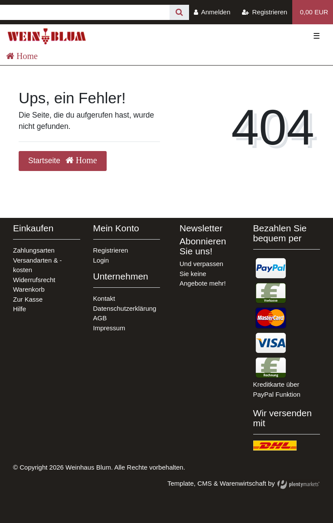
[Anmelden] (212, 12)
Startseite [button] (62, 160)
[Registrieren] (264, 12)
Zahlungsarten (34, 250)
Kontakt (104, 298)
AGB (100, 318)
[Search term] (85, 12)
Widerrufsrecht (34, 279)
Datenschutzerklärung (125, 308)
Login (101, 260)
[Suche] (179, 12)
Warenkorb (29, 289)
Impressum (109, 328)
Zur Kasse (27, 299)
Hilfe (19, 308)
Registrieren (110, 250)
